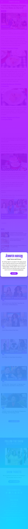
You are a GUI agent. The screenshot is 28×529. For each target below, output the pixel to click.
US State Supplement (18, 270)
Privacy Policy (6, 266)
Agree (14, 273)
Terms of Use (23, 262)
